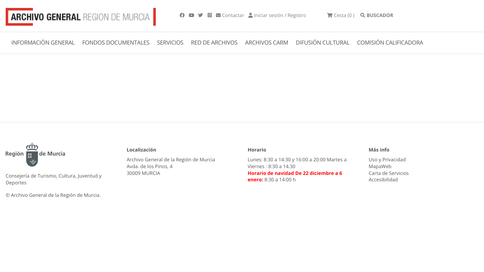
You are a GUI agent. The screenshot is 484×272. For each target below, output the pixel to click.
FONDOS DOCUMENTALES (115, 42)
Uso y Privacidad (387, 159)
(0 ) (340, 15)
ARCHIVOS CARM (266, 42)
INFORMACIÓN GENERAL (42, 42)
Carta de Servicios (389, 173)
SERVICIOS (170, 42)
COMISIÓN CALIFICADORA (390, 42)
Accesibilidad (383, 179)
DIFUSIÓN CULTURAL (322, 42)
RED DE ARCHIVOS (214, 42)
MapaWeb (380, 166)
